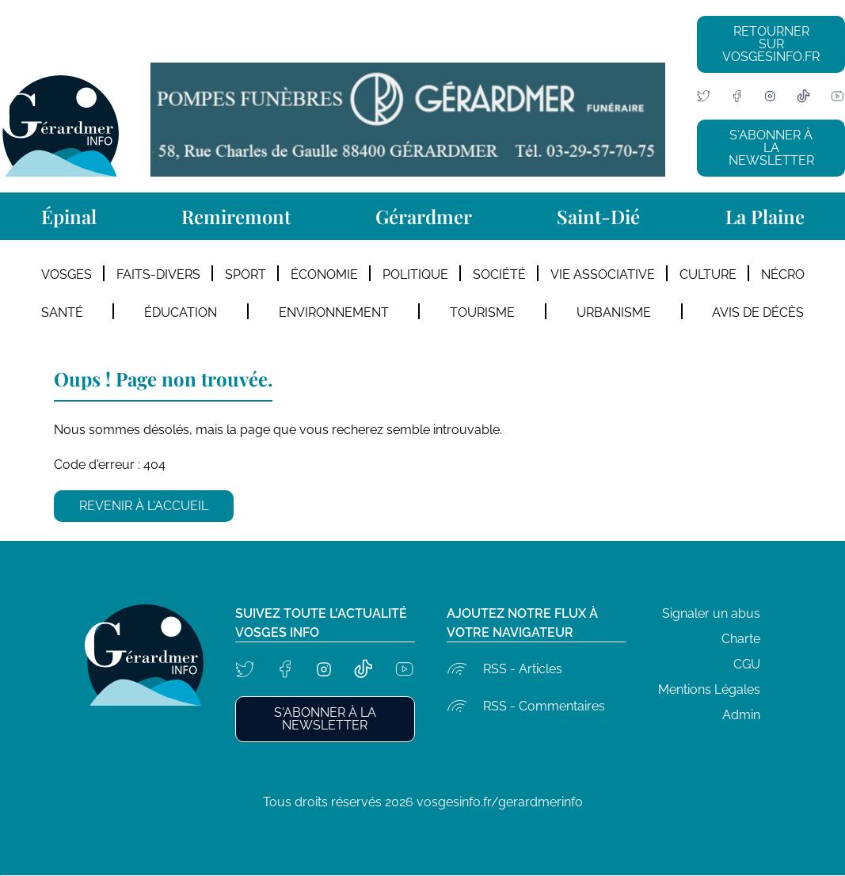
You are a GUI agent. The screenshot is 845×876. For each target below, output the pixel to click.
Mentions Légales (709, 689)
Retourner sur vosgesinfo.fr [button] (771, 44)
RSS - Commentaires (544, 706)
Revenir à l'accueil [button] (143, 505)
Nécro (783, 274)
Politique (415, 274)
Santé (62, 312)
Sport (245, 274)
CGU (746, 664)
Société (499, 274)
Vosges (66, 274)
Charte (740, 638)
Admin (741, 714)
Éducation (180, 312)
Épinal (69, 216)
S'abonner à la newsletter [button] (771, 148)
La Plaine (765, 216)
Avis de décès (758, 312)
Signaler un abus (711, 613)
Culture (708, 274)
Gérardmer (423, 216)
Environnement (334, 312)
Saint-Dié (598, 216)
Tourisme (482, 312)
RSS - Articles (522, 668)
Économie (324, 274)
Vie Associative (602, 274)
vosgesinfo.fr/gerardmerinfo (500, 801)
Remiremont (236, 216)
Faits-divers (158, 274)
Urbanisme (614, 312)
